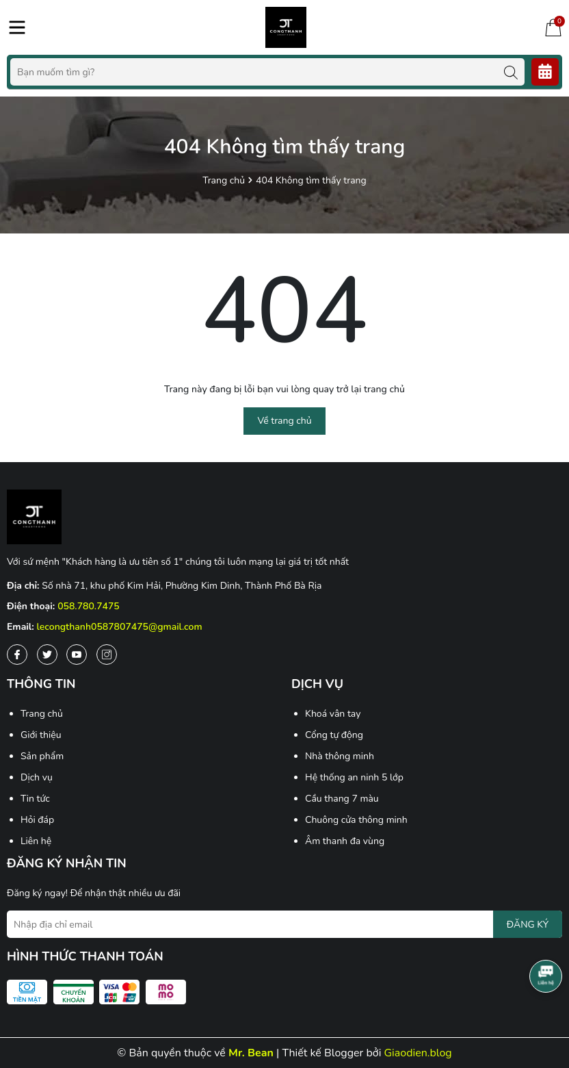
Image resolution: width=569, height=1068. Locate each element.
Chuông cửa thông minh (356, 819)
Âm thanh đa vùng (344, 841)
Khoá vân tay (332, 713)
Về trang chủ (284, 420)
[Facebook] (17, 654)
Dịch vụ (37, 777)
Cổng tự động (334, 734)
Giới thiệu (41, 734)
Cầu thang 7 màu (342, 798)
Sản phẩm (42, 756)
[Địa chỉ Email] (284, 924)
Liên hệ (36, 841)
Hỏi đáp (37, 819)
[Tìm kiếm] (511, 72)
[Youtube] (76, 654)
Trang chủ (42, 713)
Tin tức (35, 798)
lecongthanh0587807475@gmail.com (119, 626)
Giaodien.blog (418, 1052)
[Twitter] (47, 654)
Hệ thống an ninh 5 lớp (354, 777)
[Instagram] (106, 654)
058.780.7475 (88, 606)
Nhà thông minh (339, 756)
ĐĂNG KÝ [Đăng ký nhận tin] (527, 924)
